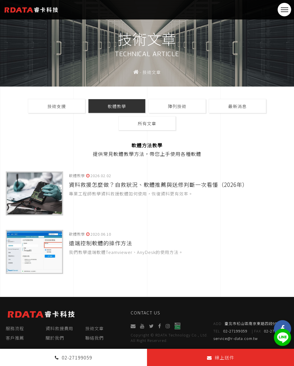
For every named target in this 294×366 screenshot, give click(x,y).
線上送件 (220, 357)
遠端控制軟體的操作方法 (100, 243)
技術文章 (94, 328)
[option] (147, 43)
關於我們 (55, 338)
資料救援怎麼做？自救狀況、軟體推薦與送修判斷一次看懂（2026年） (158, 184)
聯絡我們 (94, 338)
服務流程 (15, 328)
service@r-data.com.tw (236, 338)
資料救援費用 (59, 328)
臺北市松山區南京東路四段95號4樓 (251, 323)
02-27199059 (231, 331)
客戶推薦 (15, 338)
